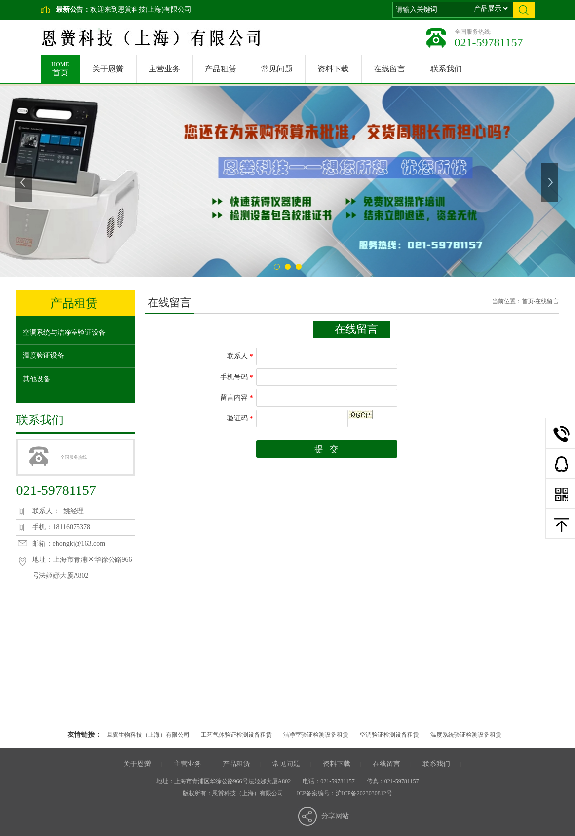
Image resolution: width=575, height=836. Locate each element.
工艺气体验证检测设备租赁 (236, 735)
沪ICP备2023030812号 (364, 793)
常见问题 (277, 69)
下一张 (550, 182)
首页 (60, 66)
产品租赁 (220, 69)
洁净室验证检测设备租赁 (315, 735)
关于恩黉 (108, 69)
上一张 (24, 182)
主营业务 (164, 69)
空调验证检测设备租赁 (389, 735)
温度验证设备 (43, 355)
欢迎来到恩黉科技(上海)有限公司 (141, 9)
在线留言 (389, 69)
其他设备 (36, 379)
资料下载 (333, 69)
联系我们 (446, 69)
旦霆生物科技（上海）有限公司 (148, 735)
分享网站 (335, 816)
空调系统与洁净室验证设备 (64, 332)
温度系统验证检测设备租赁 (465, 735)
